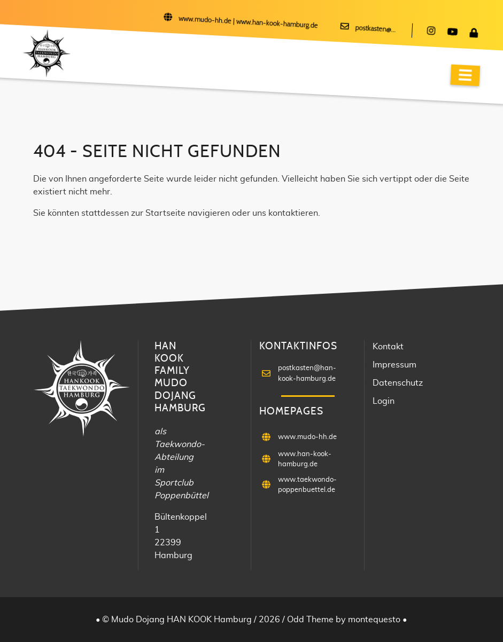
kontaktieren (293, 213)
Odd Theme (310, 619)
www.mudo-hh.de (205, 20)
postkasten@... (375, 29)
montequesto (375, 619)
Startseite (165, 213)
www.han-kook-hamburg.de (277, 24)
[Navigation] (465, 76)
